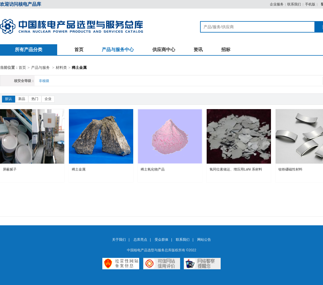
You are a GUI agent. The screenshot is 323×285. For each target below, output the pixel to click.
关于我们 (119, 240)
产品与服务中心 (118, 49)
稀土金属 (79, 67)
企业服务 (277, 4)
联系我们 (294, 4)
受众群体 (161, 240)
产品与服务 (40, 67)
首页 (78, 49)
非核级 (44, 81)
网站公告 (204, 240)
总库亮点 (140, 240)
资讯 (198, 49)
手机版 (310, 4)
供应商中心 (163, 49)
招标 (225, 49)
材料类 (61, 67)
